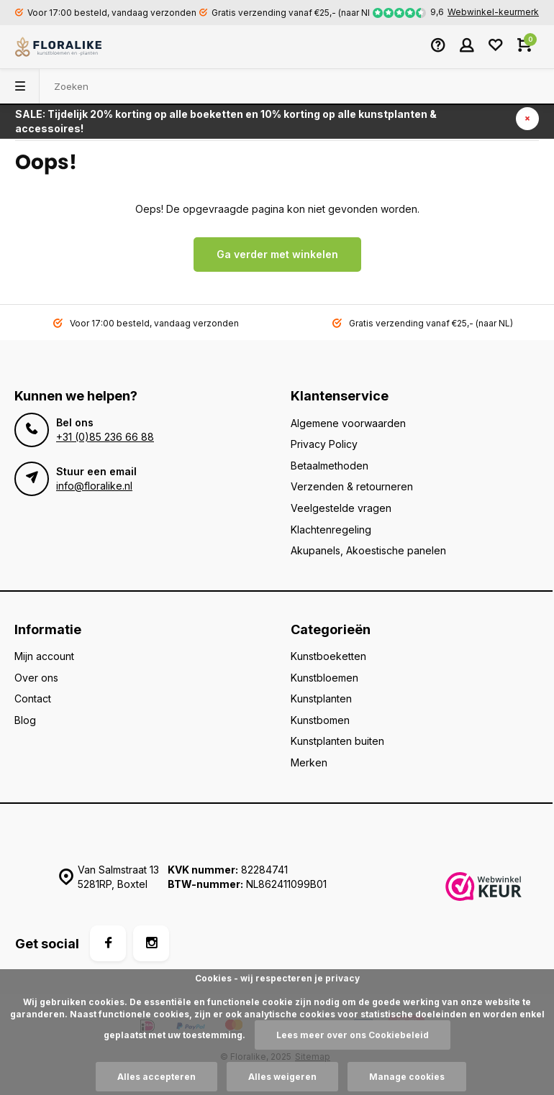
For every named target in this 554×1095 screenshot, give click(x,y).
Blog (25, 720)
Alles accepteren (156, 1076)
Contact (32, 698)
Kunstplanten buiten (337, 741)
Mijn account (44, 656)
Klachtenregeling (331, 529)
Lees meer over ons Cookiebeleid (352, 1035)
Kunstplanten (321, 698)
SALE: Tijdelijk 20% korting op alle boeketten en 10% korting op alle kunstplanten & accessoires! (226, 121)
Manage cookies (407, 1076)
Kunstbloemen (324, 678)
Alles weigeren (282, 1076)
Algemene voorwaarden (348, 423)
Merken (309, 762)
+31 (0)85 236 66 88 (105, 437)
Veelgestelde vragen (341, 508)
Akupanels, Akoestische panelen (368, 550)
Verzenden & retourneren (352, 486)
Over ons (36, 678)
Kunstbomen (320, 720)
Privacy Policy (324, 444)
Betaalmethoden (329, 465)
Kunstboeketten (328, 656)
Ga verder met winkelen (277, 254)
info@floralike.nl (94, 486)
